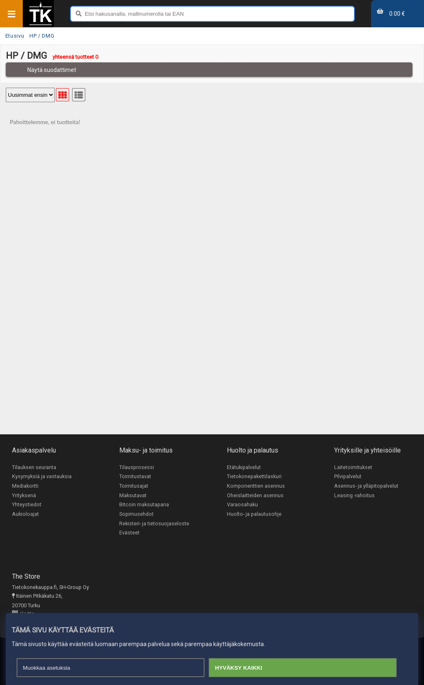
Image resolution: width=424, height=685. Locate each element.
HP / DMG (41, 36)
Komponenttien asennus (256, 486)
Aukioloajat (25, 514)
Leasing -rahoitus (354, 495)
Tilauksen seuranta (34, 467)
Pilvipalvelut (347, 477)
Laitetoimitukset (353, 467)
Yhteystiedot (26, 505)
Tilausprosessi (136, 467)
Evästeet (129, 533)
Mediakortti (25, 486)
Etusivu (14, 36)
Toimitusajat (133, 486)
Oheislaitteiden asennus (255, 495)
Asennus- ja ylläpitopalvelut (366, 486)
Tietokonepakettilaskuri (254, 477)
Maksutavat (133, 495)
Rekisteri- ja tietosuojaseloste (154, 523)
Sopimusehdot (136, 514)
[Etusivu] (40, 24)
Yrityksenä (24, 495)
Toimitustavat (135, 477)
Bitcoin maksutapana (144, 505)
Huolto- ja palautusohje (254, 514)
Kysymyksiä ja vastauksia (42, 477)
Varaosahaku (242, 505)
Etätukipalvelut (244, 467)
